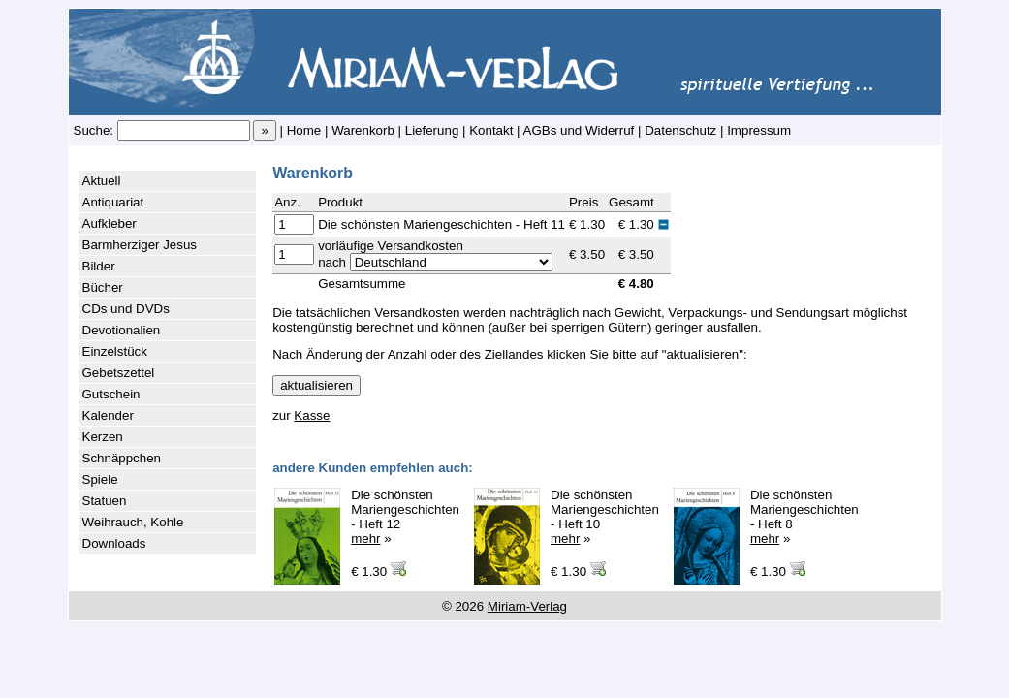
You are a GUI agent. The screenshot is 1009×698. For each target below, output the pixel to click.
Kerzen (102, 436)
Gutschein (111, 394)
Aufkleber (109, 223)
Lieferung (432, 130)
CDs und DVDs (126, 308)
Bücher (102, 287)
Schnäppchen (122, 458)
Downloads (114, 543)
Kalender (108, 415)
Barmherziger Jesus (140, 245)
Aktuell (101, 181)
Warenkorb (362, 130)
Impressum (759, 130)
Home (304, 130)
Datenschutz (680, 130)
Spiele (100, 479)
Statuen (104, 500)
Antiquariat (113, 202)
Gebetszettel (118, 372)
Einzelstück (114, 351)
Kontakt (491, 130)
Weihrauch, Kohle (133, 522)
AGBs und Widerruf (579, 130)
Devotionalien (121, 330)
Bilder (98, 266)
